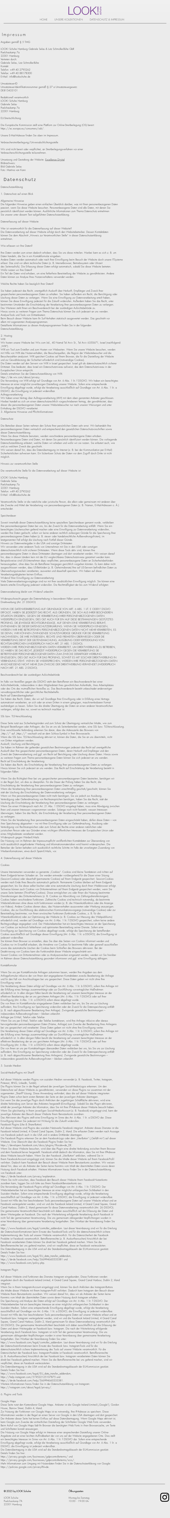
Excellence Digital (55, 159)
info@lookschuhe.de (19, 76)
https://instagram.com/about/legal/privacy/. (26, 1387)
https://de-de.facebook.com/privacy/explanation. (28, 1176)
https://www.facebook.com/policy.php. (23, 1263)
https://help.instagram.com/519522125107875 (28, 1377)
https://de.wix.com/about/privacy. (20, 377)
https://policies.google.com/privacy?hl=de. (25, 1467)
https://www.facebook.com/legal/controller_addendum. (32, 1228)
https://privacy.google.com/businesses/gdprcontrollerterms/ (34, 1456)
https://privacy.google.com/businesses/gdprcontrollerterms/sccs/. (38, 1460)
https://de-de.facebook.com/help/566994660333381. (32, 1380)
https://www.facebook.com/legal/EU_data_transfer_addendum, (36, 1256)
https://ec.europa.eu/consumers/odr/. (22, 128)
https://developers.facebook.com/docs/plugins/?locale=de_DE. (36, 1145)
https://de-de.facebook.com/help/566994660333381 (32, 1259)
